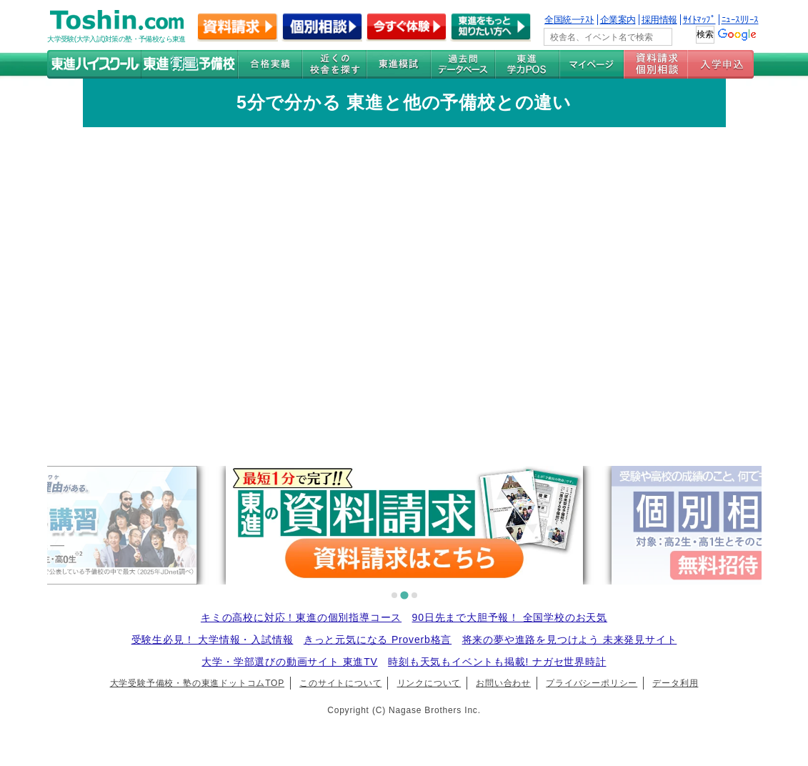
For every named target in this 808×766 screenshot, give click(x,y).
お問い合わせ (503, 683)
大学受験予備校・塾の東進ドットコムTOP (197, 683)
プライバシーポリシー (591, 683)
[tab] (394, 595)
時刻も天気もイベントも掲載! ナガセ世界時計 (497, 661)
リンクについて (429, 683)
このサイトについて (340, 683)
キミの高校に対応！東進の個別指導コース (301, 617)
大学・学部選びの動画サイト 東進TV (289, 661)
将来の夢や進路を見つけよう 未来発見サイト (569, 639)
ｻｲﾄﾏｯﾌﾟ (699, 19)
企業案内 (618, 19)
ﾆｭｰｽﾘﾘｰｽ (740, 19)
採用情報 (659, 19)
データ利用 (675, 683)
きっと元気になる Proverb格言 (378, 639)
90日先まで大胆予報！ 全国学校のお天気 (509, 617)
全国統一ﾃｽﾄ (569, 19)
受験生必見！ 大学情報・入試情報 (212, 639)
